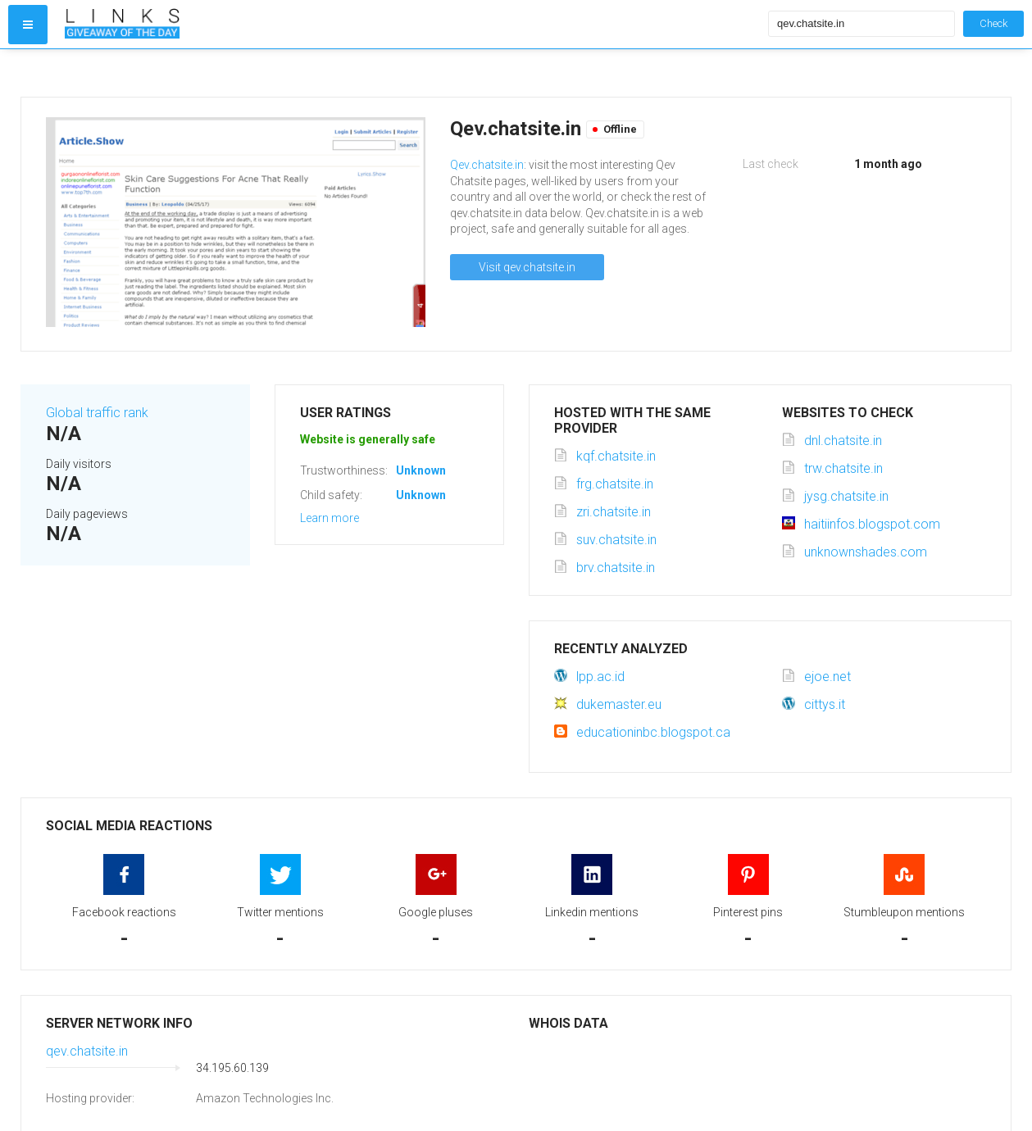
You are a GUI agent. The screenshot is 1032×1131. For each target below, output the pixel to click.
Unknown (421, 470)
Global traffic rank (97, 412)
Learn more (329, 518)
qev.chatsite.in (87, 1051)
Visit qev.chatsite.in (527, 267)
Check (993, 23)
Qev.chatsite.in (487, 164)
